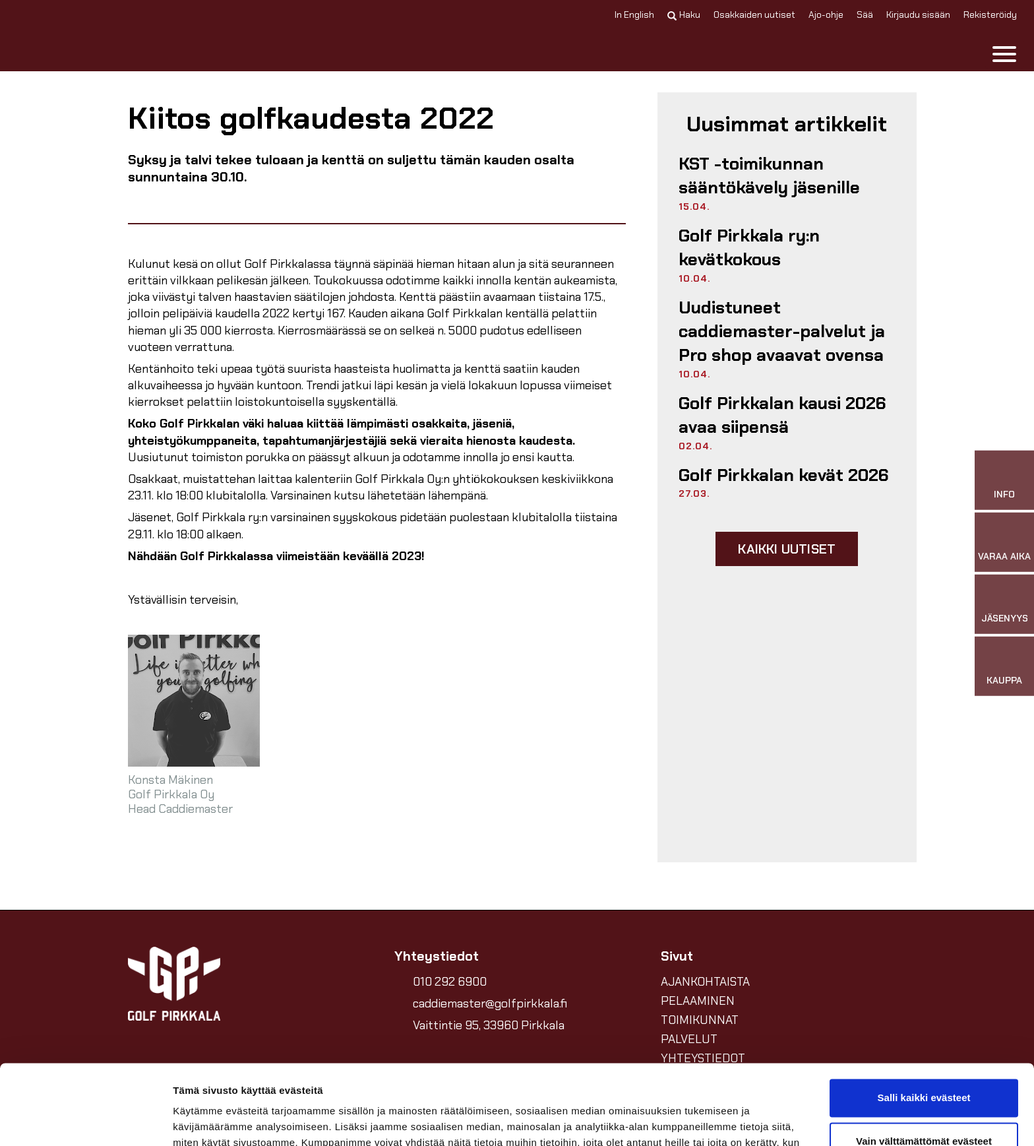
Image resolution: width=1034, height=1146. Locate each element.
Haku (683, 14)
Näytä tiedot (201, 1120)
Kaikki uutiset (787, 548)
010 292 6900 (450, 982)
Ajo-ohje (825, 14)
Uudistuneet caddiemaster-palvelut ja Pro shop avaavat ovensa (782, 331)
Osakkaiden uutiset (754, 14)
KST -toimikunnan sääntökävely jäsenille (769, 175)
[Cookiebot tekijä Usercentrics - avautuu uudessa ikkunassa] (85, 1120)
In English (634, 14)
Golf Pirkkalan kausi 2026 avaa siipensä (782, 415)
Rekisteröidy (990, 14)
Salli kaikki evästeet (924, 1023)
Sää (865, 14)
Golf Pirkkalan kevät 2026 (784, 475)
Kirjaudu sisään (918, 14)
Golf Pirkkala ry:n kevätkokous (749, 247)
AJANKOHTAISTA (705, 982)
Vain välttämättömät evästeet (924, 1065)
